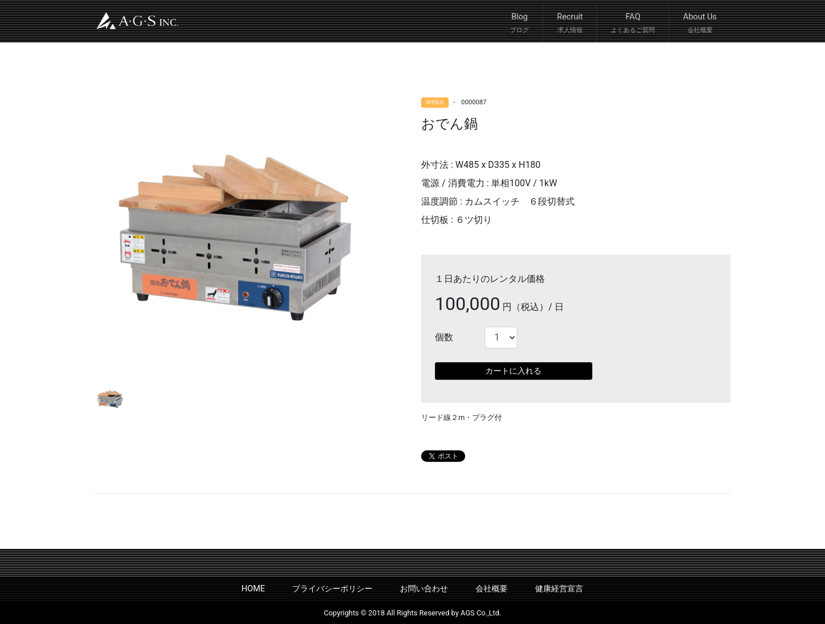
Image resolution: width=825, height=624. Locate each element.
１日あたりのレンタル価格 (490, 278)
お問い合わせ (424, 589)
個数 (444, 337)
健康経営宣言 (559, 589)
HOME (253, 589)
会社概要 (492, 589)
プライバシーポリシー (332, 589)
